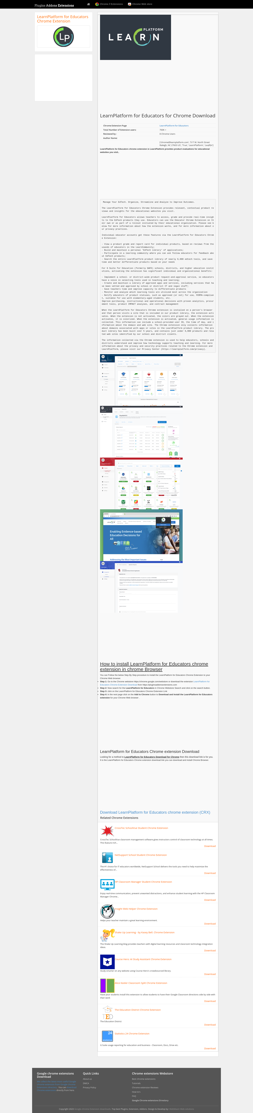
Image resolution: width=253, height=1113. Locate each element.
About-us (87, 1078)
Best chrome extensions (143, 1078)
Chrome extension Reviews (145, 1087)
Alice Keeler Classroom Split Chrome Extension (141, 983)
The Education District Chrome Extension (138, 1009)
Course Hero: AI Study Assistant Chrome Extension (143, 959)
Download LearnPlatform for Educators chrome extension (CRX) (155, 812)
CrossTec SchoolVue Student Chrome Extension (141, 828)
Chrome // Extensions (109, 4)
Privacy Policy (89, 1087)
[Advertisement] (63, 77)
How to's (136, 1091)
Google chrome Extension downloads (92, 1109)
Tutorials (136, 1083)
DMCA (86, 1083)
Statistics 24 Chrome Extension (132, 1033)
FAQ (134, 1096)
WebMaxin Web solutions (181, 1109)
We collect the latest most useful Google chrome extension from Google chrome (56, 1083)
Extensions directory (47, 1087)
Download (210, 846)
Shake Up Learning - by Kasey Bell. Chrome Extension (145, 932)
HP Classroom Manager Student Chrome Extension (143, 881)
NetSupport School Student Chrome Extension (141, 855)
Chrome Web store (140, 4)
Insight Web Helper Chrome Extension (136, 908)
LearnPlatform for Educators (174, 125)
